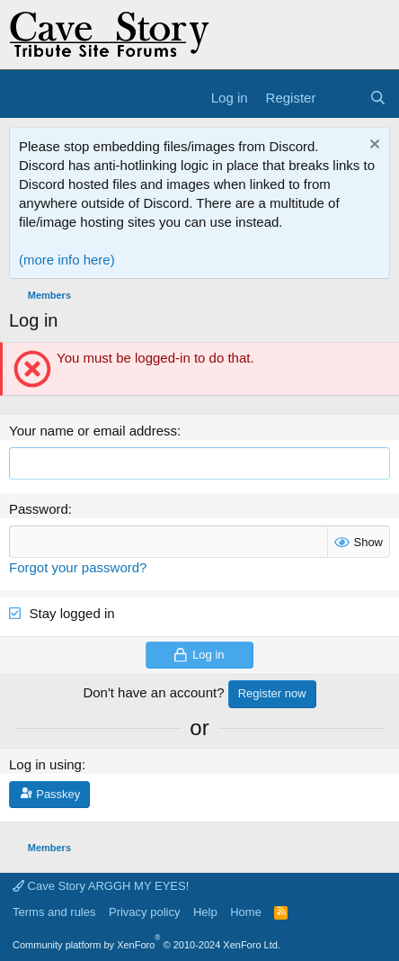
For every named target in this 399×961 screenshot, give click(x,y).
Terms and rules (54, 912)
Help (205, 912)
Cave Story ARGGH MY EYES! (101, 886)
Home (246, 912)
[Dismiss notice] (372, 146)
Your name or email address (93, 430)
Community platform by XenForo (146, 944)
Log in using (45, 764)
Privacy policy (144, 912)
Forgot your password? (77, 567)
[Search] (377, 97)
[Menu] (25, 98)
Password (38, 508)
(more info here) (67, 259)
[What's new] (341, 97)
